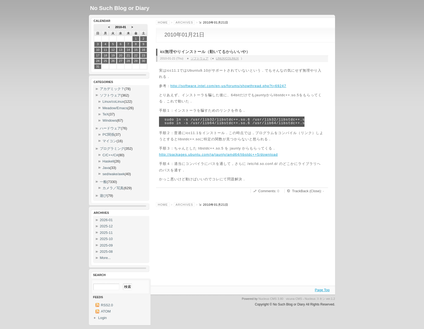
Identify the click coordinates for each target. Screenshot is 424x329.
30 (143, 60)
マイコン (109, 141)
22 (135, 55)
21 (128, 55)
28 (128, 60)
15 (135, 49)
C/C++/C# (110, 155)
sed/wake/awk (113, 174)
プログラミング (112, 149)
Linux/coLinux (227, 58)
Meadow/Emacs (114, 108)
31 (97, 66)
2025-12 (106, 226)
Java (106, 168)
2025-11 (106, 233)
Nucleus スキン (315, 298)
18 (105, 55)
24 (97, 60)
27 (120, 60)
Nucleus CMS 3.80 (271, 298)
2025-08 (106, 252)
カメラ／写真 (113, 188)
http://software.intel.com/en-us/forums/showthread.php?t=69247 (228, 86)
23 (143, 55)
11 (105, 49)
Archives (184, 22)
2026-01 (106, 220)
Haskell (108, 161)
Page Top (322, 290)
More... (105, 258)
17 (97, 55)
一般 (103, 182)
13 (120, 49)
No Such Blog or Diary (119, 8)
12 (113, 49)
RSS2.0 (107, 305)
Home (163, 22)
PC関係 (108, 134)
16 (143, 49)
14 (128, 49)
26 (113, 60)
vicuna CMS (294, 298)
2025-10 (106, 239)
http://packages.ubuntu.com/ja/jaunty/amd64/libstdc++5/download (218, 154)
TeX (105, 114)
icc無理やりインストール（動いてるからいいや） (205, 51)
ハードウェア (110, 128)
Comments (266, 191)
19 (113, 55)
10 (97, 49)
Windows (109, 120)
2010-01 (120, 27)
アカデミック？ (112, 89)
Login (102, 318)
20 (120, 55)
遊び (103, 196)
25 (105, 60)
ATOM (106, 311)
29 (135, 60)
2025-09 (106, 245)
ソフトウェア (199, 58)
